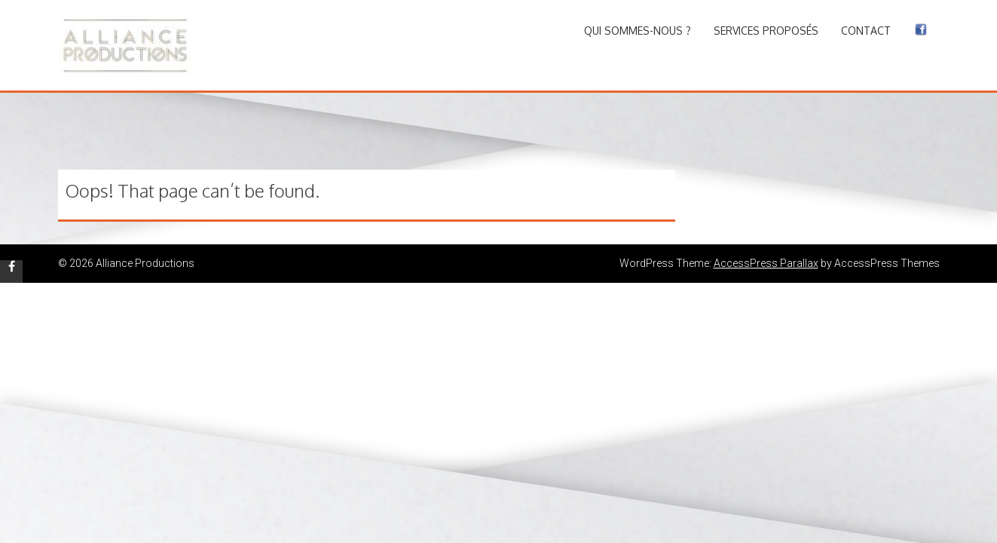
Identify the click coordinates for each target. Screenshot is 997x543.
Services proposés (766, 30)
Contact (866, 30)
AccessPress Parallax (766, 263)
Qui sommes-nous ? (637, 30)
